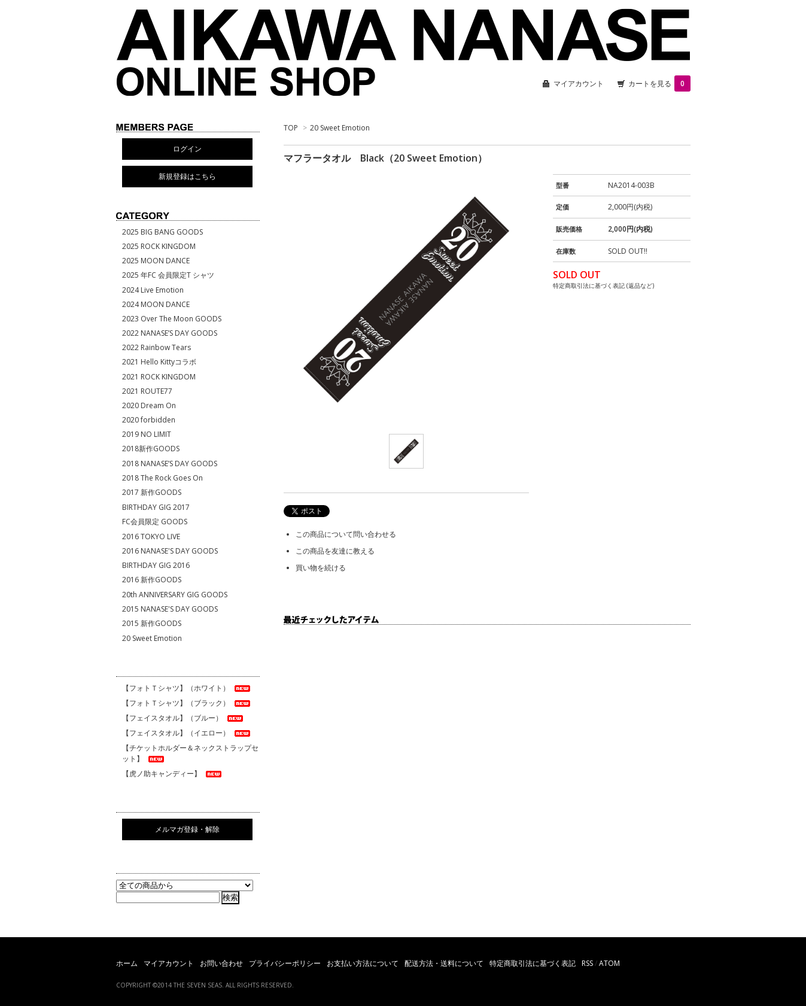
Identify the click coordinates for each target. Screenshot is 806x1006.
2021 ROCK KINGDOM (159, 377)
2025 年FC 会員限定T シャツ (168, 275)
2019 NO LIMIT (146, 434)
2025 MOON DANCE (156, 261)
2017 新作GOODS (151, 492)
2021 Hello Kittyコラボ (159, 362)
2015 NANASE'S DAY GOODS (170, 609)
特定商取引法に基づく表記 (532, 963)
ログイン (187, 149)
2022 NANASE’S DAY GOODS (169, 333)
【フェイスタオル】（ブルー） (183, 718)
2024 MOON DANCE (156, 304)
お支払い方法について (363, 963)
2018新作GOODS (151, 448)
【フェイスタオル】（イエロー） (187, 733)
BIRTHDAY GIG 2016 (156, 565)
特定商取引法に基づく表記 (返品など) (603, 285)
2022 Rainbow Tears (156, 347)
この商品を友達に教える (335, 551)
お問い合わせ (221, 963)
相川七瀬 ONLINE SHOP (403, 54)
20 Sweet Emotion (340, 128)
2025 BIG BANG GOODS (162, 232)
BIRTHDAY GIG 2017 (156, 507)
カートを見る (659, 83)
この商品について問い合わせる (346, 534)
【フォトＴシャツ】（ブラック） (187, 703)
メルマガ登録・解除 (187, 829)
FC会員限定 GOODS (154, 521)
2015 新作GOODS (151, 623)
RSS (587, 963)
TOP (291, 128)
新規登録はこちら (187, 176)
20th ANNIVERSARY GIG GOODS (174, 594)
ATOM (609, 963)
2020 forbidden (148, 420)
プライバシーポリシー (285, 963)
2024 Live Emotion (153, 290)
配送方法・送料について (443, 963)
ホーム (127, 963)
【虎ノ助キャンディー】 (172, 773)
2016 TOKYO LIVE (151, 536)
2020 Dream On (149, 405)
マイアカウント (578, 83)
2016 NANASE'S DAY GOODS (170, 551)
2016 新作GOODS (151, 580)
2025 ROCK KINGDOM (159, 246)
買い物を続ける (321, 568)
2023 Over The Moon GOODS (171, 319)
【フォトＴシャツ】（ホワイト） (187, 688)
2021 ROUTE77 (147, 391)
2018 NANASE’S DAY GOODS (169, 463)
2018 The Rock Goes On (162, 478)
